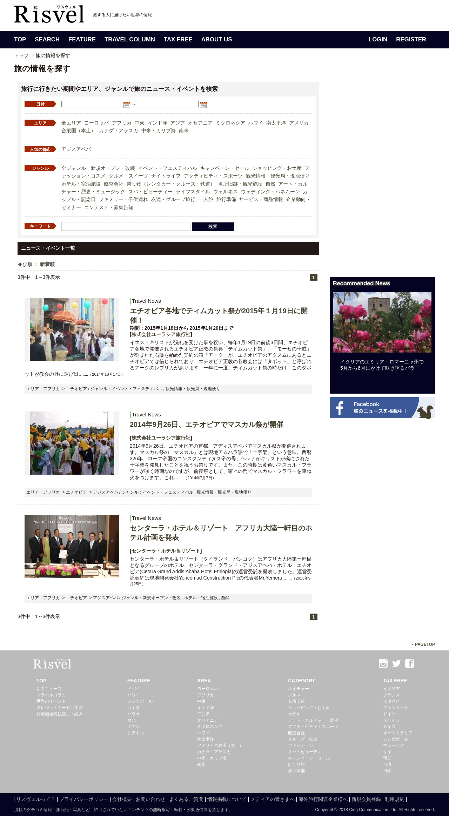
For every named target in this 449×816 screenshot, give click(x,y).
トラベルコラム (51, 695)
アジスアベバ (76, 149)
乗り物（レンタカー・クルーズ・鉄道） (171, 184)
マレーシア (393, 745)
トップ (21, 55)
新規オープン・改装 (113, 168)
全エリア (71, 123)
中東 (140, 123)
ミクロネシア (230, 123)
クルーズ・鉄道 (302, 739)
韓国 (387, 758)
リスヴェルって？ (35, 799)
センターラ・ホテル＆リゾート (166, 551)
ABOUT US (216, 39)
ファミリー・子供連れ (123, 199)
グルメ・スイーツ (128, 176)
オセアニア (200, 123)
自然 (270, 184)
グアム (133, 726)
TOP (20, 39)
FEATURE (82, 39)
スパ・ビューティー (150, 191)
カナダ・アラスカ (118, 130)
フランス (391, 695)
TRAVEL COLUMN (130, 39)
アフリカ (122, 123)
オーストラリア (398, 732)
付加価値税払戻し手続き (59, 713)
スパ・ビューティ (305, 751)
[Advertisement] (382, 167)
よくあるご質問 (186, 799)
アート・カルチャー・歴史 (313, 720)
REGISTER (411, 39)
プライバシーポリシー (83, 799)
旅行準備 (226, 199)
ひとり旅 (296, 764)
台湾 (387, 764)
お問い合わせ (150, 799)
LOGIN (378, 39)
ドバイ (133, 688)
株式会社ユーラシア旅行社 (161, 334)
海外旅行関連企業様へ (323, 799)
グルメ (294, 695)
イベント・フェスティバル (167, 168)
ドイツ (389, 713)
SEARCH (47, 39)
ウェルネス (225, 191)
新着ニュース (49, 688)
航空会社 (113, 184)
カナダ (133, 707)
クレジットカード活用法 (59, 707)
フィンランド (395, 707)
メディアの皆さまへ (272, 799)
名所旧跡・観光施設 (240, 184)
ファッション (300, 745)
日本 (387, 770)
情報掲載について (227, 799)
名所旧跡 (296, 701)
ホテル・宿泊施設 (81, 184)
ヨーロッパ (96, 123)
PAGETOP (425, 644)
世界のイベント (51, 701)
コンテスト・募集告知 (108, 207)
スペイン (391, 720)
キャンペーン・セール (224, 168)
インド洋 (157, 123)
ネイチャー (298, 688)
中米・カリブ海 (158, 130)
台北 (131, 720)
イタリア (391, 688)
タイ (387, 751)
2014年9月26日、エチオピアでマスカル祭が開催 (206, 424)
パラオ (133, 713)
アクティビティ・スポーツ (213, 176)
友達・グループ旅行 (173, 199)
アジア (177, 123)
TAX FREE (178, 39)
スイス (389, 726)
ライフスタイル (193, 191)
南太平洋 (276, 123)
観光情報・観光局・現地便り (278, 176)
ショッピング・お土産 (277, 168)
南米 (184, 130)
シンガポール (140, 701)
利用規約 (394, 799)
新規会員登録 (366, 799)
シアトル (135, 732)
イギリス (391, 701)
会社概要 (122, 799)
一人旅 (206, 199)
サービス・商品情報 (261, 199)
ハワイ (255, 123)
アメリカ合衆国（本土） (220, 745)
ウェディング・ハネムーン (270, 191)
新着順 (47, 264)
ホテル (294, 713)
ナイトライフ (166, 176)
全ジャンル (73, 168)
